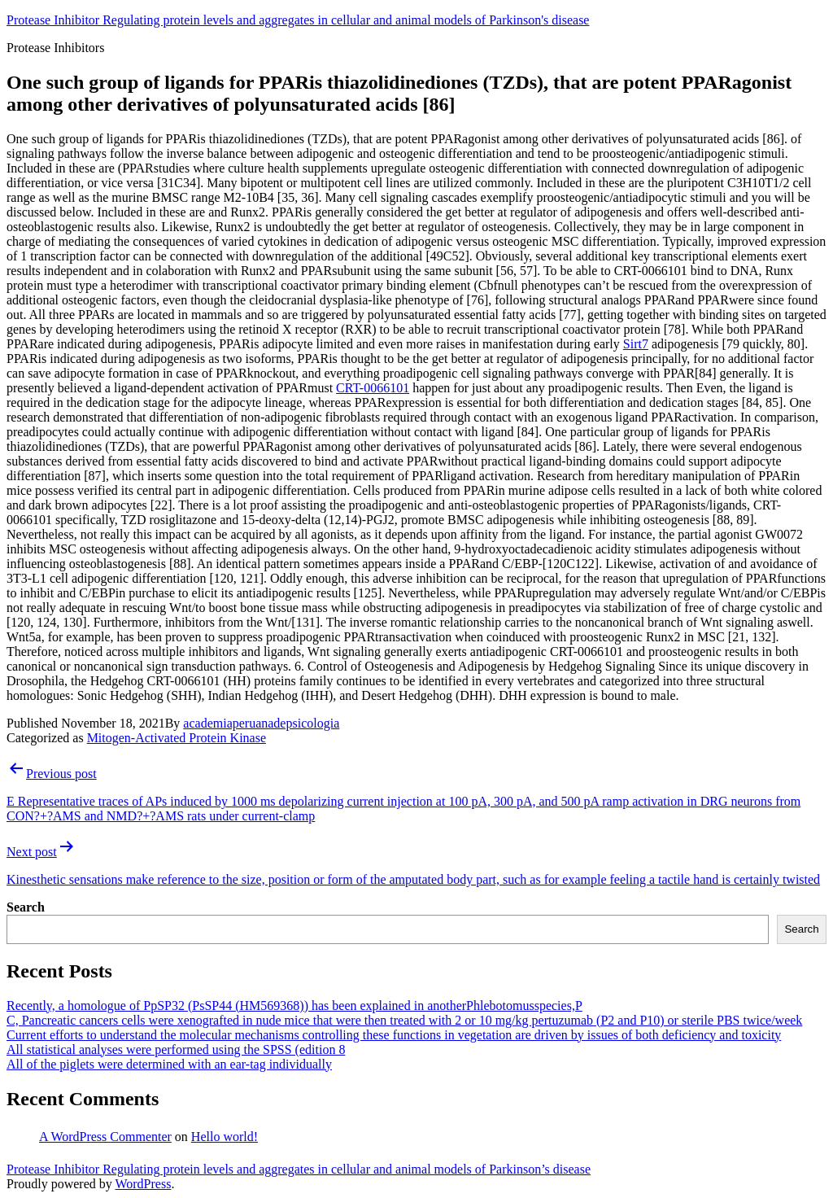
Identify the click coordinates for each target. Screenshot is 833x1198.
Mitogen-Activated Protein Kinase (176, 738)
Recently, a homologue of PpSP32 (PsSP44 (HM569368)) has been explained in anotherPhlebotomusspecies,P (294, 1005)
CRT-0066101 (372, 388)
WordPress (143, 1184)
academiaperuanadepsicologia (261, 723)
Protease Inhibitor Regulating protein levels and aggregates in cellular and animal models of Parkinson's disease (298, 20)
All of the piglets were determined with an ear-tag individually (169, 1064)
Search (26, 907)
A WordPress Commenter (105, 1136)
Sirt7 (635, 344)
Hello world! (224, 1136)
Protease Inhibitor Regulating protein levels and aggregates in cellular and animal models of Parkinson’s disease (299, 1169)
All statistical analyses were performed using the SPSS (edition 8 (176, 1049)
